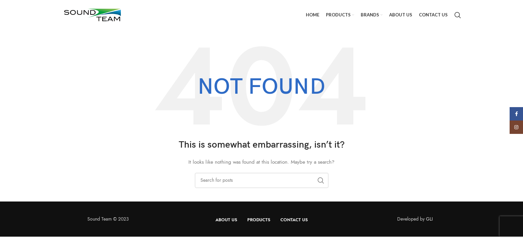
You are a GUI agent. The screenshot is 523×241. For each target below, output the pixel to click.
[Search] (457, 15)
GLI (429, 219)
